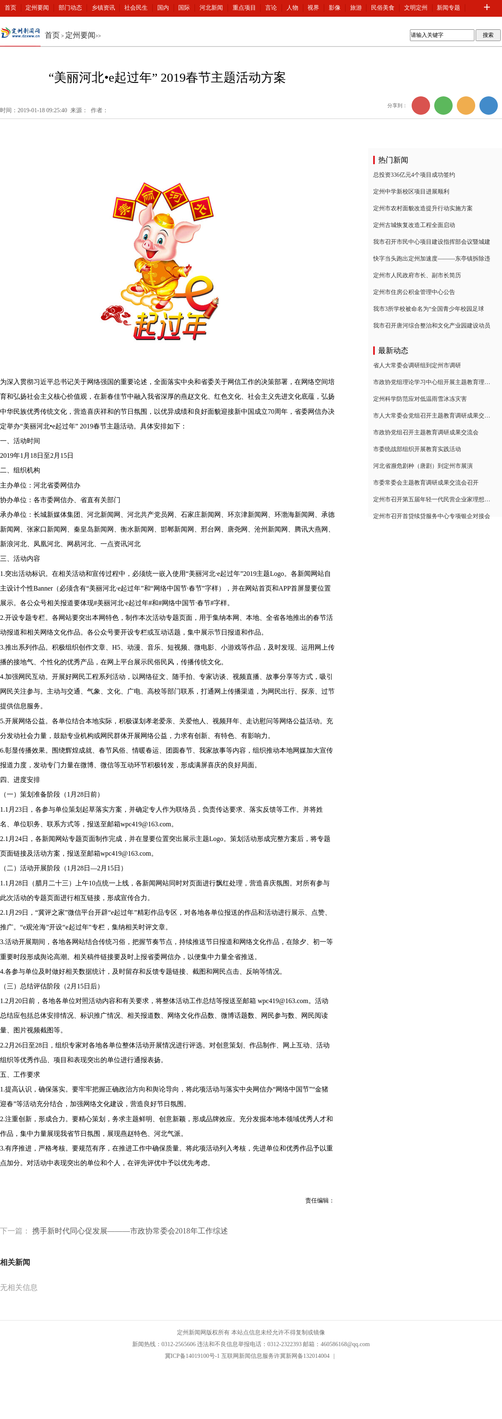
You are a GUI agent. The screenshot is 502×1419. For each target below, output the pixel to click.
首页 (10, 8)
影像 (335, 8)
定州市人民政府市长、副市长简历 (417, 275)
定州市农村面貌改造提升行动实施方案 (423, 208)
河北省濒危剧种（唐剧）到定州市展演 (423, 466)
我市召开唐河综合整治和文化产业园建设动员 (431, 325)
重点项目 (244, 8)
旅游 (356, 8)
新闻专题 (448, 8)
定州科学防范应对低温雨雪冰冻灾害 (420, 399)
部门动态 (70, 8)
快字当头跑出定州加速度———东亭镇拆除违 (431, 258)
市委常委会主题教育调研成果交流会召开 (426, 483)
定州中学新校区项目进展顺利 (411, 191)
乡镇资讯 (103, 8)
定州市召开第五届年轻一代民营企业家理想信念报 (431, 499)
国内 (163, 8)
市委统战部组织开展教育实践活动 (417, 449)
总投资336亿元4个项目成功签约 (414, 175)
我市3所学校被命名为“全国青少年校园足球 (428, 309)
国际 (184, 8)
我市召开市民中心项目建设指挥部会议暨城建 (431, 242)
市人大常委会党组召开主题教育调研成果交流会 (431, 416)
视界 (313, 8)
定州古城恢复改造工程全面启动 (414, 225)
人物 (292, 8)
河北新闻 (211, 8)
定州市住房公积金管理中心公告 (414, 292)
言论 (271, 8)
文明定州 (416, 8)
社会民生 (136, 8)
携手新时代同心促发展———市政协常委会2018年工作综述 (130, 1231)
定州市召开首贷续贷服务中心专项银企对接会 (431, 516)
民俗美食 (382, 8)
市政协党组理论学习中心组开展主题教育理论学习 (431, 382)
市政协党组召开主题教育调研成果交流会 (426, 432)
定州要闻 (37, 8)
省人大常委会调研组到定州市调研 (417, 365)
